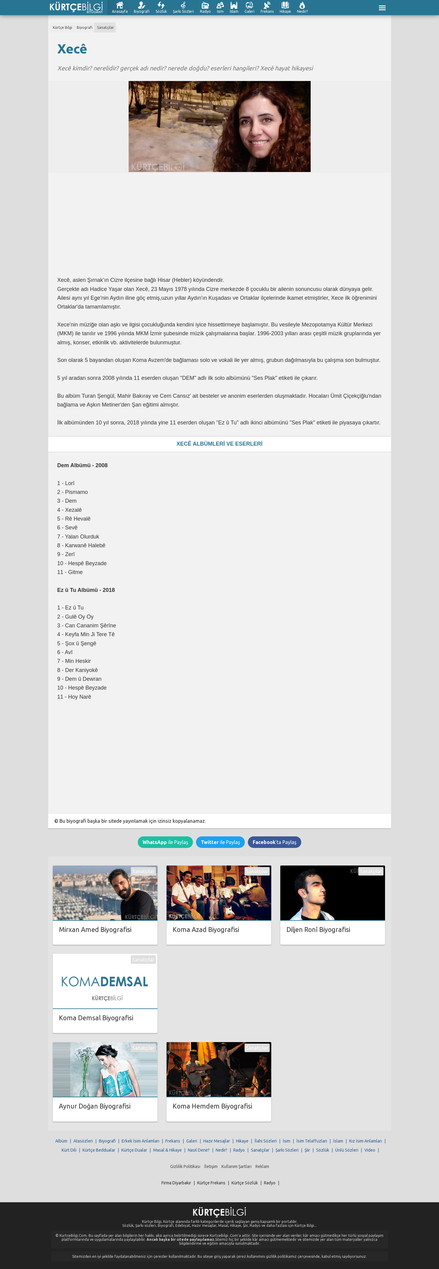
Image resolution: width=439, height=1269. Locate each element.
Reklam (262, 1166)
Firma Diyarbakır (176, 1182)
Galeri (250, 11)
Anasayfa (120, 11)
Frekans (267, 11)
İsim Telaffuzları (311, 1141)
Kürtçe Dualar (134, 1150)
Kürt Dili (69, 1150)
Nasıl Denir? (199, 1150)
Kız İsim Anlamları (365, 1141)
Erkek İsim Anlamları (140, 1141)
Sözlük (161, 11)
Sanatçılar (105, 27)
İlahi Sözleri (266, 1141)
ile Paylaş (165, 842)
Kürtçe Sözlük (244, 1182)
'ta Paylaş (274, 842)
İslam (234, 11)
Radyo (205, 11)
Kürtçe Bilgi (62, 27)
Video (369, 1150)
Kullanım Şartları (236, 1166)
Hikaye (285, 11)
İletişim (211, 1166)
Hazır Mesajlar (216, 1141)
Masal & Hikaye (167, 1150)
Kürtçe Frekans (211, 1182)
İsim (220, 11)
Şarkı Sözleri (183, 11)
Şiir (307, 1150)
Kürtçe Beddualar (99, 1150)
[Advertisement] (219, 224)
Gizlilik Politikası (185, 1166)
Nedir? (302, 11)
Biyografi (142, 11)
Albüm (61, 1141)
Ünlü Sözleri (346, 1150)
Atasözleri (83, 1141)
